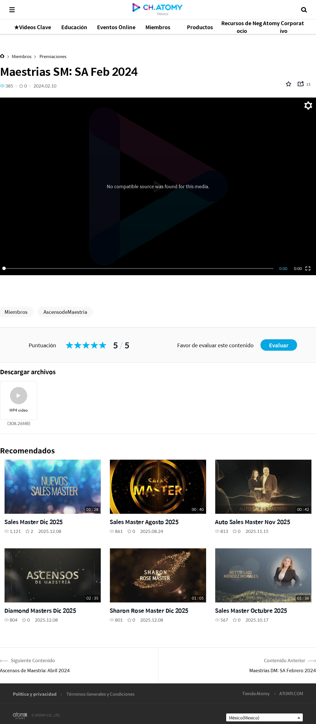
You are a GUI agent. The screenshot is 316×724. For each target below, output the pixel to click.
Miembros (21, 56)
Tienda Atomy (256, 693)
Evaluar (279, 345)
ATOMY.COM (291, 693)
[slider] (138, 268)
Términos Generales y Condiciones (100, 694)
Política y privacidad (35, 694)
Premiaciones (52, 56)
